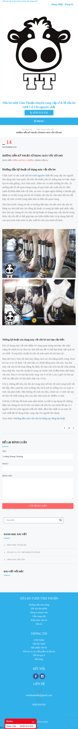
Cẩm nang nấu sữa (46, 130)
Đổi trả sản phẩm (39, 608)
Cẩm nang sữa (39, 616)
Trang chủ (28, 130)
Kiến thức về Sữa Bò (16, 545)
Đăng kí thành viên (39, 612)
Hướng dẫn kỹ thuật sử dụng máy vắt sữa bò (39, 133)
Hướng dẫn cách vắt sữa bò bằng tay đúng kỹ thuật (39, 418)
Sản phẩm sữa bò (39, 647)
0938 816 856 (39, 112)
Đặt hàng (39, 659)
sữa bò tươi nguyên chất (37, 175)
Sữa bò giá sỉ (39, 655)
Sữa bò (39, 624)
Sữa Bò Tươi (39, 644)
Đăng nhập (57, 4)
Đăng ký (69, 4)
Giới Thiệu (39, 640)
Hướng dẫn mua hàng (39, 605)
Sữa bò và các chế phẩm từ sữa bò (23, 552)
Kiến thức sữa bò (39, 620)
